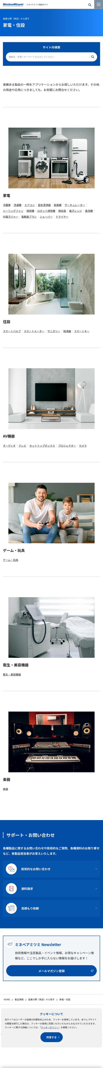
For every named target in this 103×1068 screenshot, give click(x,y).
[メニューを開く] (98, 4)
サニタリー (53, 331)
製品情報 (19, 999)
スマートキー (81, 331)
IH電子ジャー (10, 216)
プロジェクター (67, 445)
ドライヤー (62, 216)
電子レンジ (75, 211)
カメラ (83, 445)
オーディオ (9, 445)
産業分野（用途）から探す (41, 999)
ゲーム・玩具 (10, 560)
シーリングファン (13, 211)
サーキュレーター (75, 205)
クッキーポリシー (49, 1027)
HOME (7, 999)
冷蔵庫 (7, 205)
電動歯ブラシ (29, 216)
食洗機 (89, 211)
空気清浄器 (44, 205)
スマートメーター (34, 331)
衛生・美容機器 (12, 674)
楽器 (5, 789)
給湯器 (67, 331)
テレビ (22, 445)
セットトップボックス (42, 445)
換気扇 (62, 211)
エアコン (30, 205)
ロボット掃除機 (46, 211)
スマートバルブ (12, 331)
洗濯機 (17, 205)
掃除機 (30, 211)
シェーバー (46, 216)
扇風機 (57, 205)
